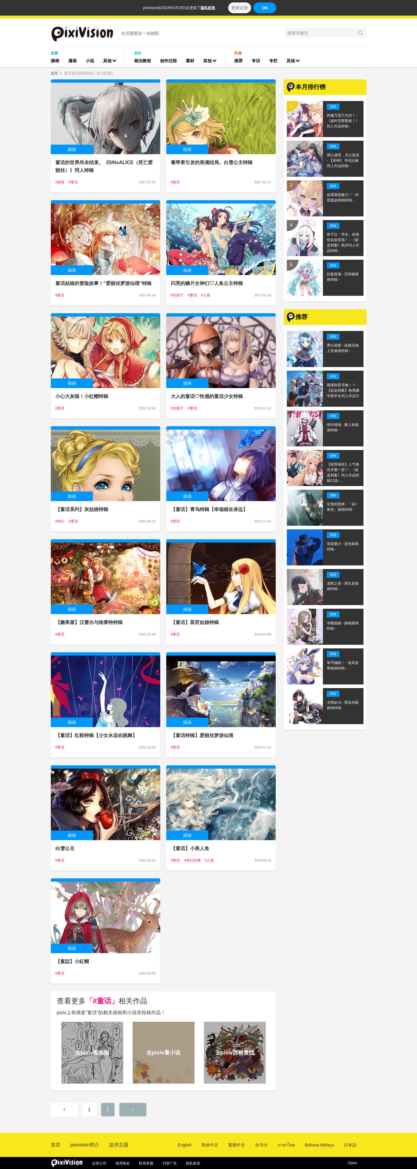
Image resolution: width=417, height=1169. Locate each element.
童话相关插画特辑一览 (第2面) (88, 73)
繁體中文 (236, 1145)
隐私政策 (208, 8)
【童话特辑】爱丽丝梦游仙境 (202, 735)
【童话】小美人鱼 (190, 848)
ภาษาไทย (286, 1145)
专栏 (273, 60)
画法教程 (142, 60)
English (185, 1145)
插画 (55, 60)
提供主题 (118, 1144)
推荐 (238, 60)
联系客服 (146, 1163)
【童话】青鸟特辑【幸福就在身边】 (209, 509)
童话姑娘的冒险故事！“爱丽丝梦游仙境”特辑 (103, 283)
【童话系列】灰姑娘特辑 (81, 509)
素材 (190, 60)
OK (265, 7)
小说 (90, 60)
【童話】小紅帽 (72, 961)
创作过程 (168, 60)
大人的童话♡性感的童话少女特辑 (207, 396)
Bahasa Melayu (319, 1145)
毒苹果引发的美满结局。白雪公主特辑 (212, 162)
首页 (54, 73)
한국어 (261, 1145)
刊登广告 (169, 1163)
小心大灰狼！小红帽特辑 (81, 396)
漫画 (72, 60)
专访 (256, 60)
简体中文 (209, 1145)
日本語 (350, 1145)
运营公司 (99, 1163)
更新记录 (239, 7)
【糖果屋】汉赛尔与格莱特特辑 (89, 622)
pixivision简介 (85, 1144)
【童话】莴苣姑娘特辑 (195, 622)
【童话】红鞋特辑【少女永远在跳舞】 (96, 735)
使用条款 (122, 1163)
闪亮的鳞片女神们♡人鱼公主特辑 (207, 283)
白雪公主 (65, 848)
